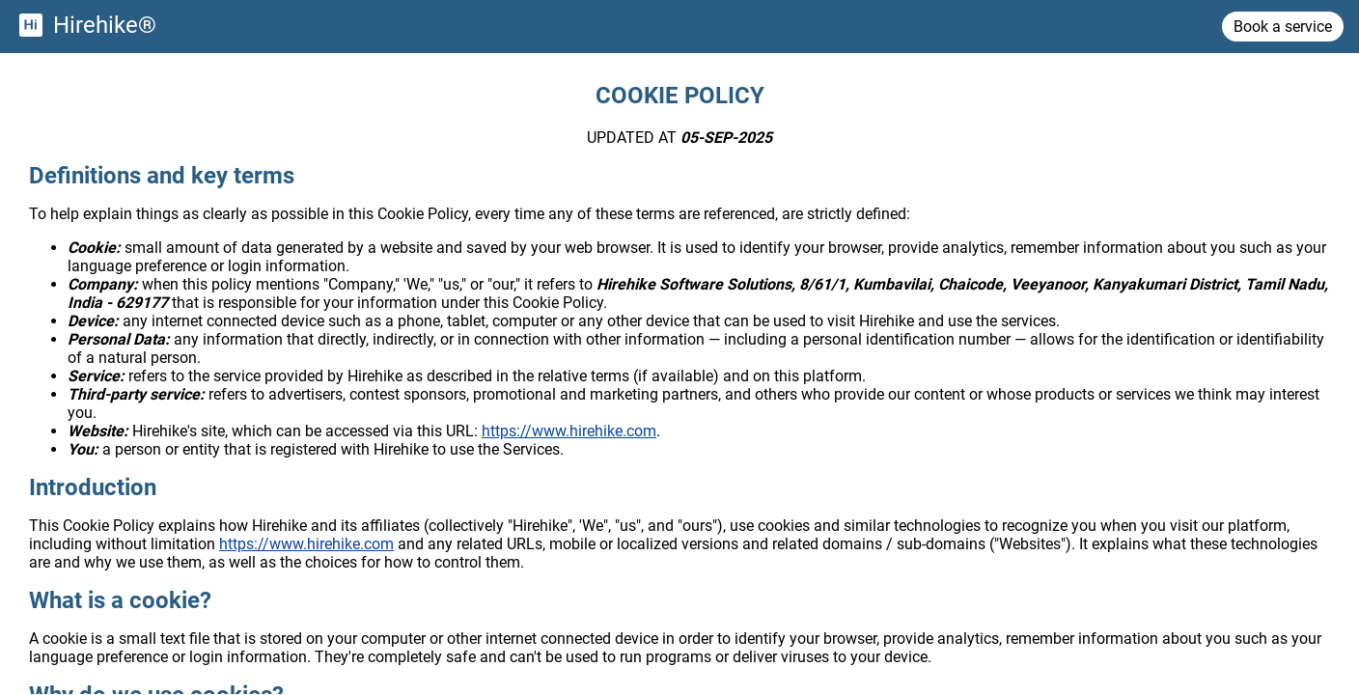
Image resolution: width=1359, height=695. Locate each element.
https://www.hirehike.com (569, 431)
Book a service (1283, 26)
